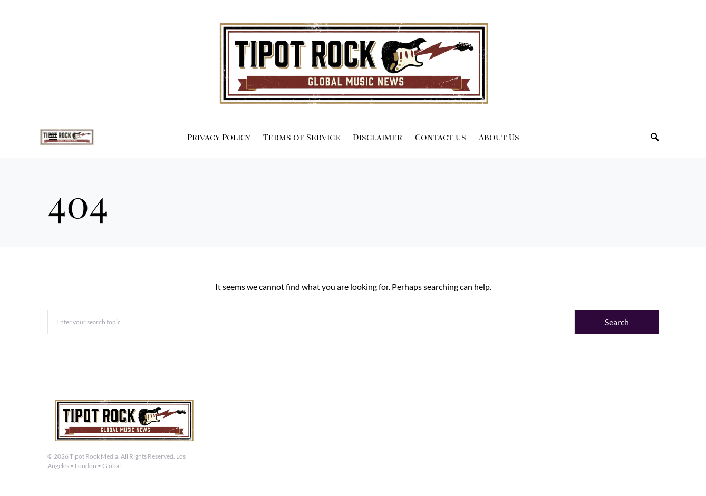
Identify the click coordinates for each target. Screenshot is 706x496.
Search (617, 322)
